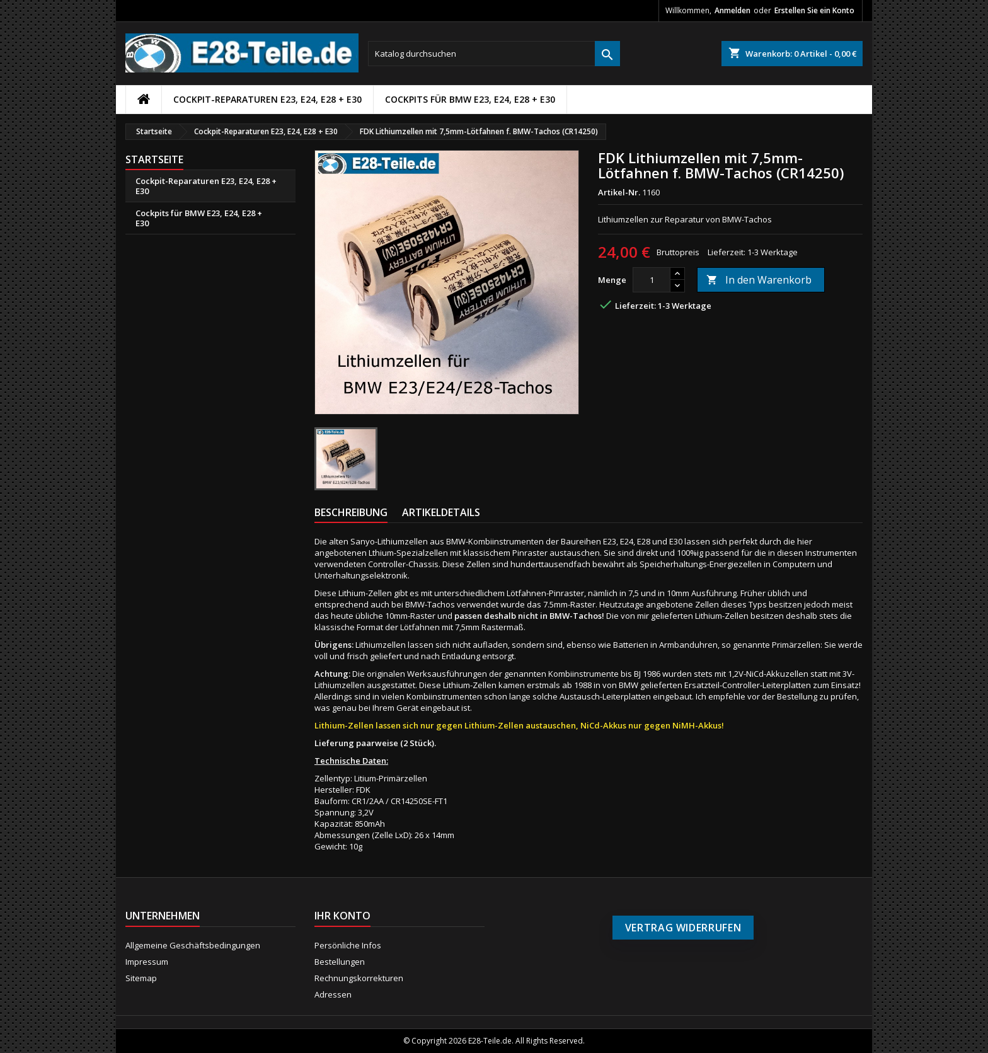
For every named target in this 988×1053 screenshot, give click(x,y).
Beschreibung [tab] (351, 512)
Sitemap (141, 978)
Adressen (333, 994)
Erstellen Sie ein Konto (814, 10)
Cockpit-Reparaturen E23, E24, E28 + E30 (267, 99)
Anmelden (732, 10)
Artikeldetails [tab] (441, 512)
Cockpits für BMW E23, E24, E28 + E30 (470, 99)
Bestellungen (339, 961)
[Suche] (494, 53)
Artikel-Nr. (619, 192)
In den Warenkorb (759, 280)
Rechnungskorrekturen (358, 978)
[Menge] (651, 279)
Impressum (146, 961)
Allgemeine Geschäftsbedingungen (192, 945)
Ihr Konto (342, 916)
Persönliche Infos (347, 945)
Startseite (154, 159)
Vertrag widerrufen (683, 928)
